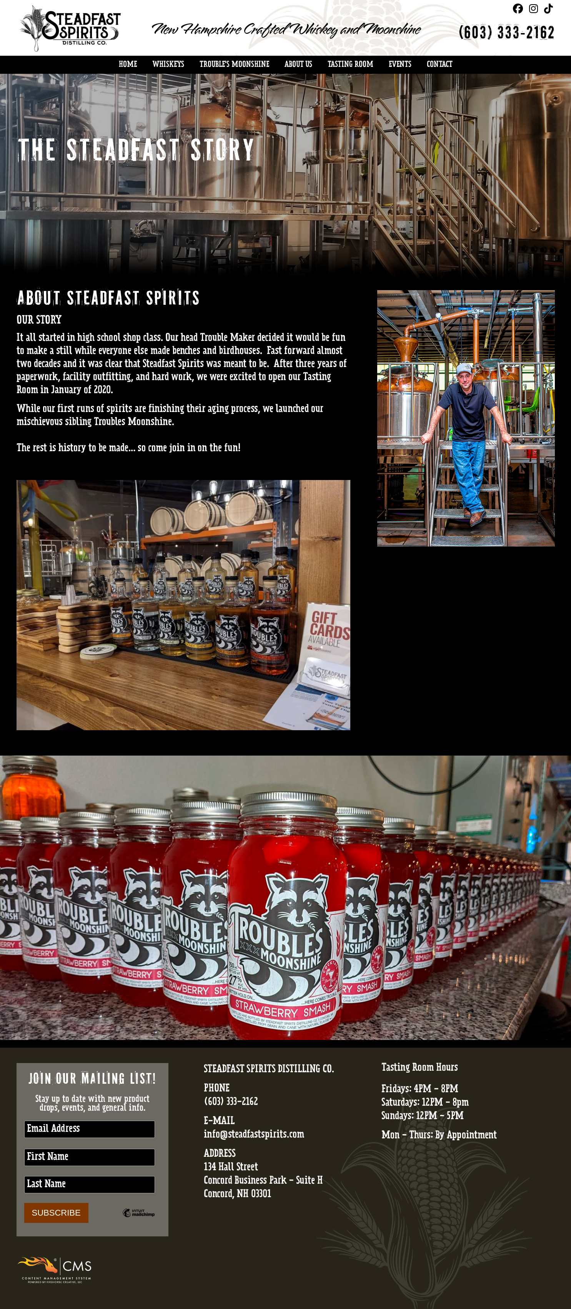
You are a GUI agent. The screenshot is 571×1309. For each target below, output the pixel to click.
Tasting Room (350, 65)
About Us (298, 65)
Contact (439, 65)
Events (400, 65)
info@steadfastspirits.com (254, 1135)
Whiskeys (168, 65)
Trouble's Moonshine (234, 65)
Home (128, 65)
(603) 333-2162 (506, 34)
